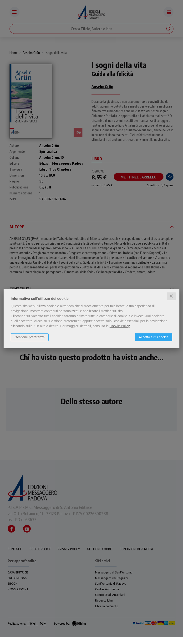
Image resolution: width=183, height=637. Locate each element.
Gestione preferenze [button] (30, 337)
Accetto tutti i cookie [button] (153, 337)
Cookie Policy (120, 326)
